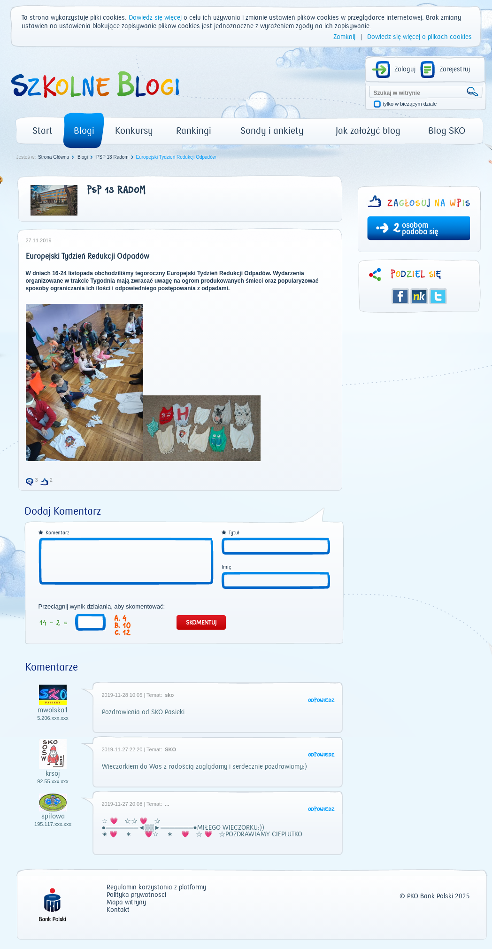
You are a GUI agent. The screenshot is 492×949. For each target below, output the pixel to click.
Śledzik (419, 296)
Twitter (438, 296)
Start (42, 130)
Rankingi (193, 130)
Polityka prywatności (136, 895)
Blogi (84, 130)
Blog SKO (446, 130)
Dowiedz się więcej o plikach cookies (419, 37)
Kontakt (118, 910)
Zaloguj (404, 69)
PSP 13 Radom (112, 157)
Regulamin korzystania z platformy (156, 887)
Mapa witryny (126, 902)
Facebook (400, 296)
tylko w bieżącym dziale (410, 104)
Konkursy (134, 130)
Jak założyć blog (368, 130)
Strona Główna (53, 157)
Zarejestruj (454, 69)
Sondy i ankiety (272, 130)
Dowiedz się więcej (155, 18)
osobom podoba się (420, 228)
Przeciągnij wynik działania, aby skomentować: (101, 606)
